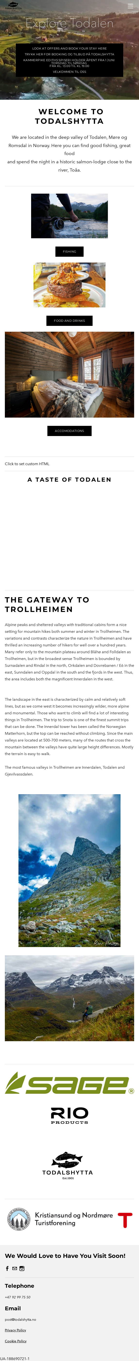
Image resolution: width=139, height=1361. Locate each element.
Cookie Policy (15, 1341)
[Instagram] (21, 1268)
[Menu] (130, 6)
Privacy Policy (15, 1330)
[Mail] (14, 1268)
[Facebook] (7, 1268)
